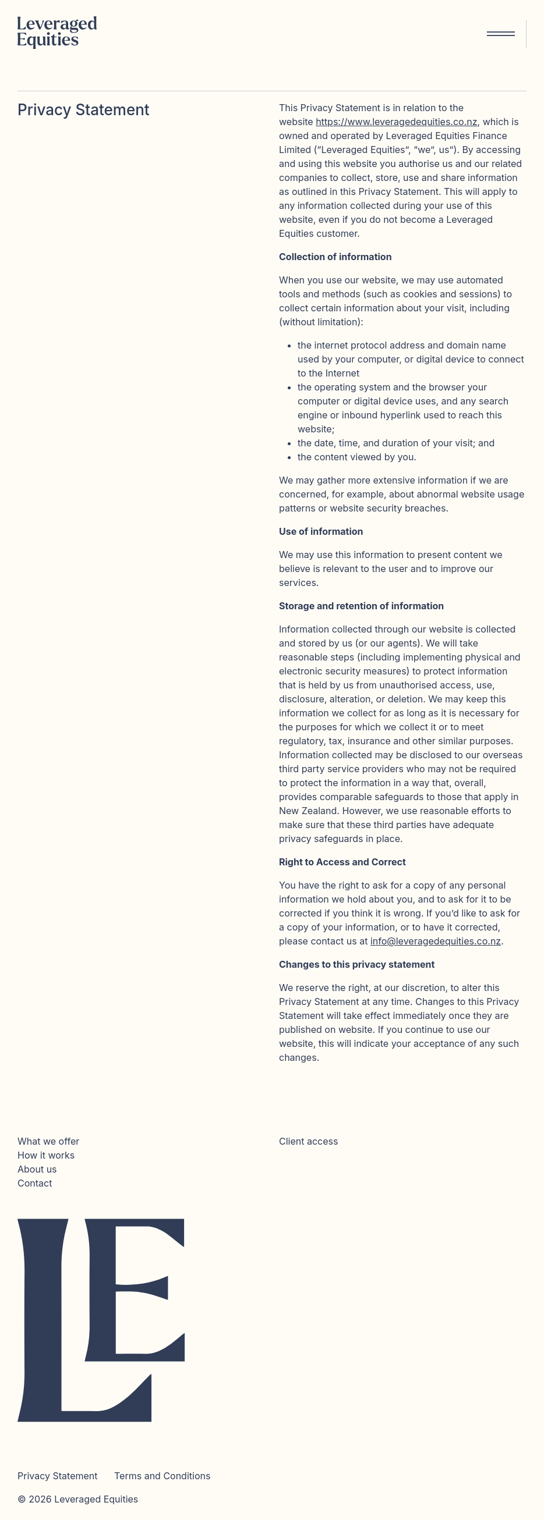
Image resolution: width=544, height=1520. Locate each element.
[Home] (61, 33)
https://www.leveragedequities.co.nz (396, 121)
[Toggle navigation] (503, 34)
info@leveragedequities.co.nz (435, 941)
